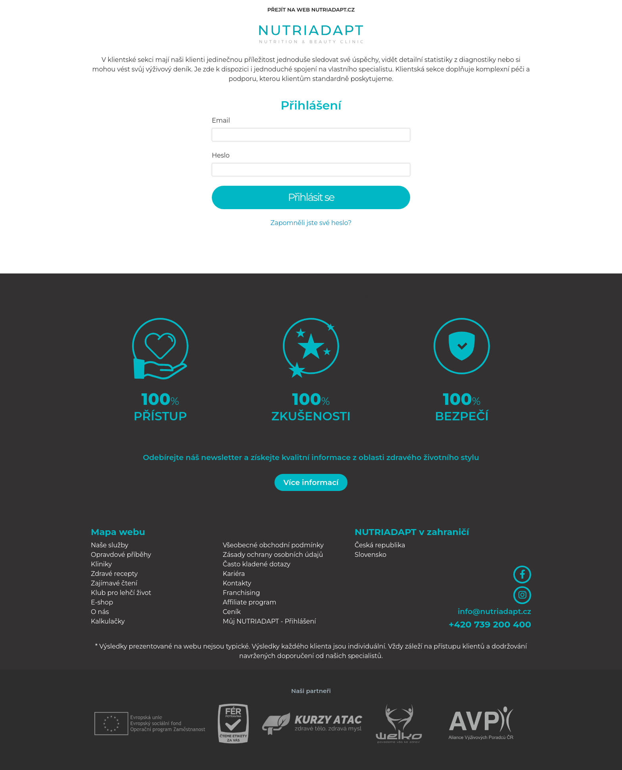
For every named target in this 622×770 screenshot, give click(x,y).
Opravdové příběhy (121, 554)
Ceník (232, 612)
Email (221, 120)
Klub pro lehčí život (121, 593)
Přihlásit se (311, 197)
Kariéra (234, 574)
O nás (100, 612)
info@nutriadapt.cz (494, 611)
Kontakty (237, 583)
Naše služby (109, 545)
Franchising (241, 593)
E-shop (102, 602)
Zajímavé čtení (114, 583)
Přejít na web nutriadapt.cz (311, 9)
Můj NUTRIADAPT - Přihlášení (269, 621)
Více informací (311, 482)
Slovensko (370, 554)
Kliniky (101, 564)
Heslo (221, 155)
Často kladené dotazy (257, 564)
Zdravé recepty (114, 574)
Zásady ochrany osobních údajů (273, 554)
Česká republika (380, 545)
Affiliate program (249, 602)
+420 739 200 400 (490, 624)
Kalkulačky (108, 621)
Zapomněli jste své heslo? (311, 223)
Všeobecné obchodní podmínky (273, 545)
